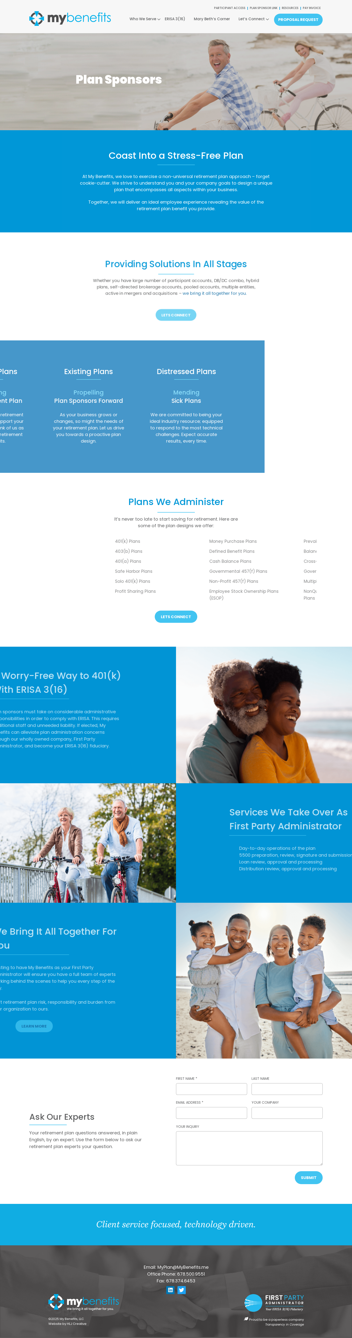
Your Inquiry (187, 1127)
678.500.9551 (191, 1274)
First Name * (186, 1079)
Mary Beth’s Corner (212, 19)
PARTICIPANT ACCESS (229, 8)
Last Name (260, 1079)
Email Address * (189, 1103)
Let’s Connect (252, 19)
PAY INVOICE (312, 8)
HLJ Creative (77, 1324)
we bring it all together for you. (197, 290)
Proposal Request (298, 20)
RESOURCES (290, 8)
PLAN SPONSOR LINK (263, 8)
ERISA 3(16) (175, 19)
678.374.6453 (180, 1281)
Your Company (265, 1103)
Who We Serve (143, 19)
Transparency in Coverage (284, 1324)
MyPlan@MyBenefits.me (183, 1267)
